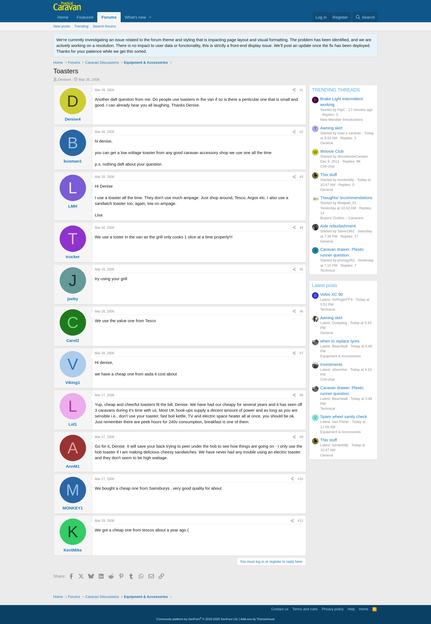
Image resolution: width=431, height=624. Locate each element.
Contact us (279, 609)
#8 (301, 395)
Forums (109, 17)
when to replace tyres (340, 341)
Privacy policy (333, 609)
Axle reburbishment (338, 226)
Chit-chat (327, 166)
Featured (85, 17)
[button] (150, 17)
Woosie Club (332, 151)
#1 (301, 90)
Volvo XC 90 (331, 294)
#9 (301, 437)
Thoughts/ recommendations (346, 197)
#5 (301, 269)
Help (351, 609)
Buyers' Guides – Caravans (342, 218)
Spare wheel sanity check (343, 416)
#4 (301, 228)
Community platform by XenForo (197, 619)
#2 (301, 132)
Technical (327, 270)
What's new (135, 17)
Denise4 (64, 79)
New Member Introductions (341, 120)
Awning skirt (331, 128)
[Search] (365, 17)
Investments (331, 364)
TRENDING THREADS (336, 90)
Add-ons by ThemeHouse (258, 619)
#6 (301, 311)
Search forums (104, 26)
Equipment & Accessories (340, 356)
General (326, 143)
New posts (61, 26)
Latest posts (324, 285)
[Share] (294, 90)
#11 (300, 521)
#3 (301, 177)
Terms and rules (305, 609)
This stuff (328, 174)
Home (62, 17)
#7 (301, 353)
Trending (81, 26)
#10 (300, 479)
